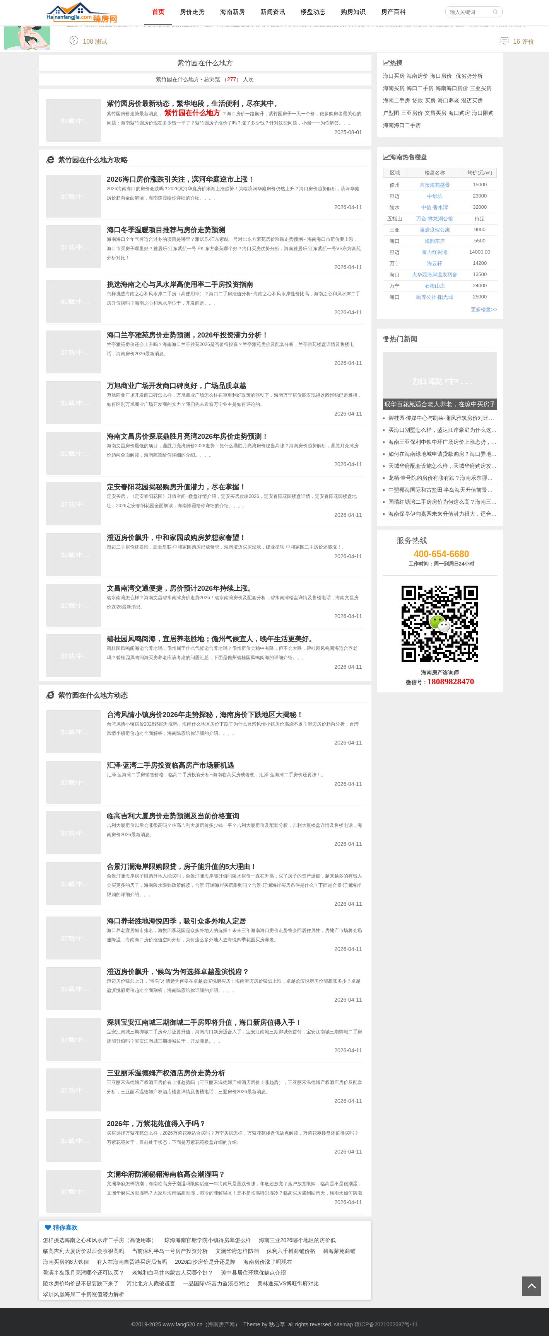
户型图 (391, 113)
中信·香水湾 (434, 207)
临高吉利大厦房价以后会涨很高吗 (83, 1251)
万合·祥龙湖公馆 (434, 219)
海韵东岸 (435, 241)
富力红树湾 (434, 252)
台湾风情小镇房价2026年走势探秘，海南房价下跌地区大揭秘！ (205, 715)
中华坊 (434, 196)
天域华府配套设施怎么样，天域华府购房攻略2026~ (450, 466)
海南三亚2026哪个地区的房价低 (297, 1240)
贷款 (417, 100)
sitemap (343, 1324)
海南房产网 (221, 1324)
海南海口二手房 (402, 125)
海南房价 (417, 76)
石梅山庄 (435, 286)
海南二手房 (396, 100)
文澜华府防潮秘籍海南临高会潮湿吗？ (166, 1174)
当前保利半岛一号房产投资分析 (170, 1251)
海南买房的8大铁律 (66, 1262)
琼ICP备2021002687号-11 (385, 1324)
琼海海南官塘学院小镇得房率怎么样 (207, 1240)
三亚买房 (481, 88)
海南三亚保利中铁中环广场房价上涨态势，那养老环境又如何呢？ (467, 442)
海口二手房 (420, 88)
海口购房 (459, 113)
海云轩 (434, 263)
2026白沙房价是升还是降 (205, 1262)
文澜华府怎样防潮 (237, 1251)
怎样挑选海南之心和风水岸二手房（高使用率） (100, 1240)
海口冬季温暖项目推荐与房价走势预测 (166, 230)
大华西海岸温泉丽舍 (434, 275)
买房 (430, 100)
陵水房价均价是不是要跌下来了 (81, 1283)
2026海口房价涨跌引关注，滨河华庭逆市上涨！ (181, 179)
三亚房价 (412, 113)
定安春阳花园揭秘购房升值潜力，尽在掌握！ (176, 487)
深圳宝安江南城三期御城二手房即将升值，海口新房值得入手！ (204, 1022)
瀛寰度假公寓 (435, 230)
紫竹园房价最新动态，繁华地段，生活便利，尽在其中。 (194, 103)
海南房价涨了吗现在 (267, 1262)
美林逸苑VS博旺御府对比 (288, 1283)
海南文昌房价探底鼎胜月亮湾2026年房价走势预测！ (188, 436)
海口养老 (448, 100)
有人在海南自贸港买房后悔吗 (132, 1262)
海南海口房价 (452, 88)
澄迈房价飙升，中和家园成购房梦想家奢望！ (176, 538)
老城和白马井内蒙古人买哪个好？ (172, 1273)
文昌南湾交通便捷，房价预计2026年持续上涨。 (181, 588)
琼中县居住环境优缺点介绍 (253, 1273)
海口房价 (441, 76)
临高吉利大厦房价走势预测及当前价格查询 (173, 816)
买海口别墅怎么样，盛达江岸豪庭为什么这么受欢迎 (450, 430)
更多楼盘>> (484, 309)
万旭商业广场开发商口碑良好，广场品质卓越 (176, 386)
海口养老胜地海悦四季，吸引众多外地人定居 (176, 921)
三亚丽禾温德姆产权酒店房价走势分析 (166, 1073)
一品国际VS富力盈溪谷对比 (216, 1283)
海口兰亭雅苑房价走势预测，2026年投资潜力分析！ (188, 335)
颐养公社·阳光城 (434, 297)
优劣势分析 (469, 76)
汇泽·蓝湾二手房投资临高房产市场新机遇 (170, 765)
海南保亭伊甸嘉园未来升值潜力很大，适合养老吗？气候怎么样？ (467, 514)
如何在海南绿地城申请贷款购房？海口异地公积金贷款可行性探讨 (467, 454)
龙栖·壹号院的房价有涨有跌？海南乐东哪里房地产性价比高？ (462, 478)
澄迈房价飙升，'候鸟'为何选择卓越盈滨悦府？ (178, 972)
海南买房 (394, 88)
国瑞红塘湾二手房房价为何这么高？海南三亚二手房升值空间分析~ (468, 502)
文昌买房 (435, 113)
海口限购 (483, 113)
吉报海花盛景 (435, 185)
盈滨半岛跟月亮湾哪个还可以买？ (83, 1273)
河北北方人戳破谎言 (151, 1283)
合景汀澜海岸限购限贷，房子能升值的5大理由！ (182, 867)
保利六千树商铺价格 (291, 1251)
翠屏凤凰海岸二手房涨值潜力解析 (83, 1294)
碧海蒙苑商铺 (339, 1251)
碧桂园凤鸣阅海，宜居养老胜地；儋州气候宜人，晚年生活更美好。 (211, 639)
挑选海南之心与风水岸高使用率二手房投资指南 (180, 284)
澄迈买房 (472, 100)
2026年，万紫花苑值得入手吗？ (156, 1124)
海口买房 (394, 76)
